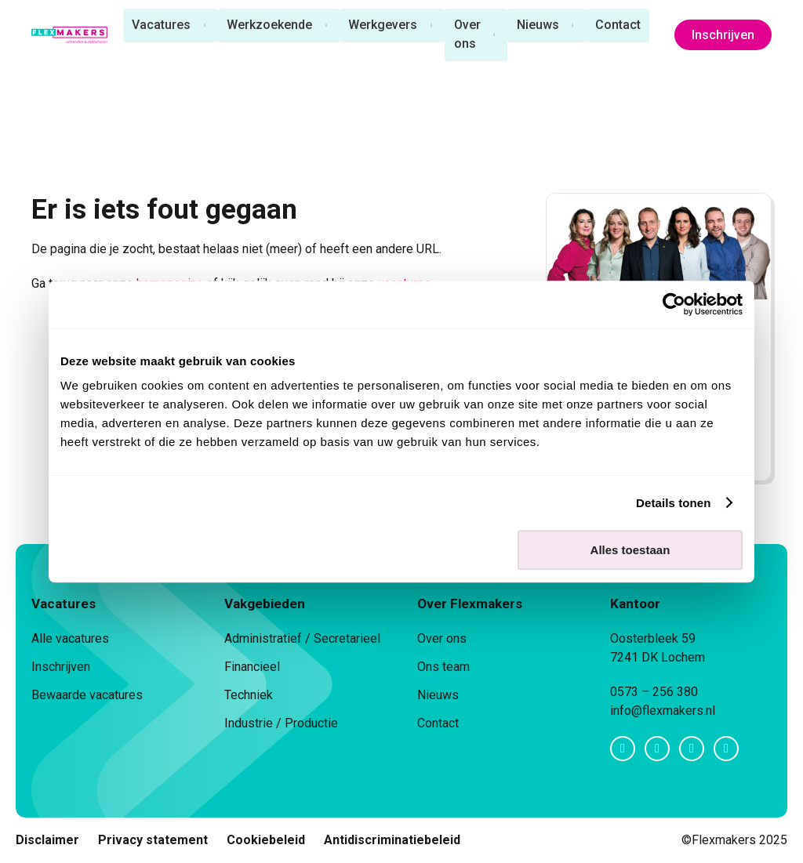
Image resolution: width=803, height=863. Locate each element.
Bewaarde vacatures (87, 694)
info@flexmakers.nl (662, 710)
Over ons (466, 35)
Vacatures (158, 25)
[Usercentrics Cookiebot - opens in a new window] (674, 304)
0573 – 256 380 (654, 691)
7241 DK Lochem (657, 657)
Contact (618, 25)
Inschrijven (723, 35)
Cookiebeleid (266, 839)
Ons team (443, 666)
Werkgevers (381, 25)
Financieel (252, 666)
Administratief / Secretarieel (302, 638)
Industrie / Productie (281, 723)
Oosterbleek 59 (653, 638)
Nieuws (538, 25)
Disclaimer (47, 839)
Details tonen (673, 502)
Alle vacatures (70, 638)
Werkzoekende (268, 25)
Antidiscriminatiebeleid (392, 839)
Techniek (248, 694)
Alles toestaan (630, 550)
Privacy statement (153, 839)
